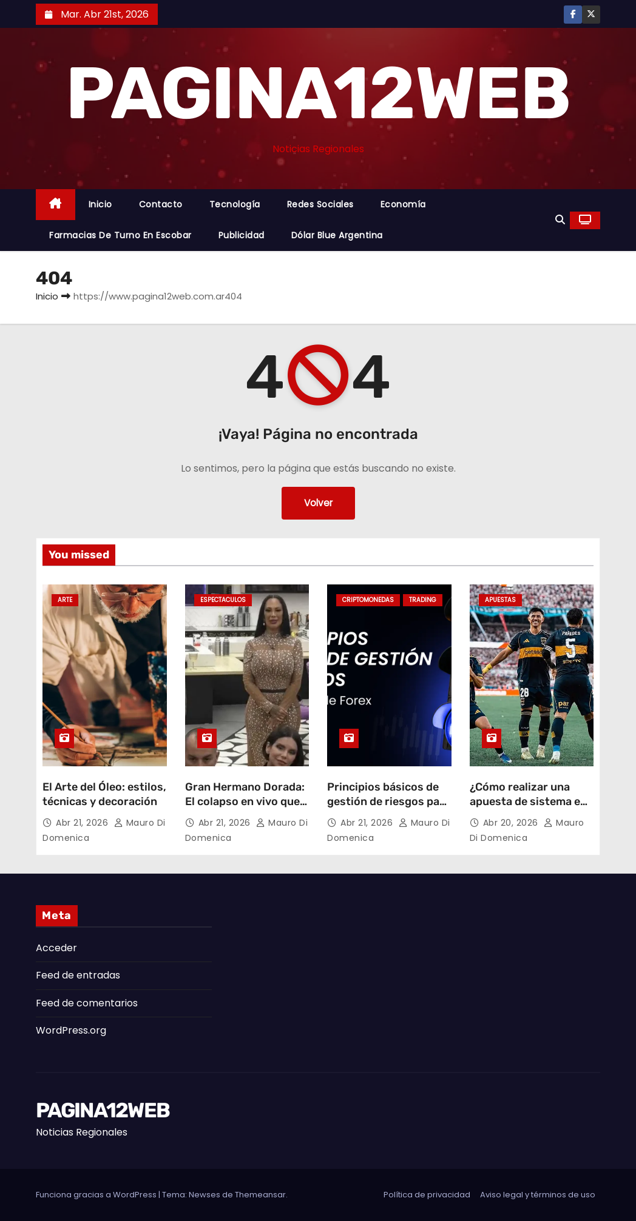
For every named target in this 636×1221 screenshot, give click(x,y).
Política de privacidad (427, 1194)
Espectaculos (223, 599)
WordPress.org (71, 1030)
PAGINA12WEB (318, 93)
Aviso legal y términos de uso (537, 1194)
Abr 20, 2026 (512, 823)
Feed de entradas (78, 975)
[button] (560, 220)
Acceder (56, 948)
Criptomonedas (368, 599)
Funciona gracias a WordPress (97, 1194)
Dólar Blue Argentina (337, 235)
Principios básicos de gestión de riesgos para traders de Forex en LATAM (388, 808)
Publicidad (241, 235)
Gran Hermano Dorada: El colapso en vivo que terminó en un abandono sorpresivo (245, 808)
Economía (403, 204)
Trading (422, 599)
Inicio (100, 204)
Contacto (161, 204)
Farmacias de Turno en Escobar (120, 235)
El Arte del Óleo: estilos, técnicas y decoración (104, 794)
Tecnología (234, 204)
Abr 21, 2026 (83, 823)
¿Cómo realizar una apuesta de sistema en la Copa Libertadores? (528, 801)
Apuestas (500, 599)
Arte (65, 599)
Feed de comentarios (87, 1003)
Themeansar (260, 1194)
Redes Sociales (320, 204)
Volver (318, 503)
